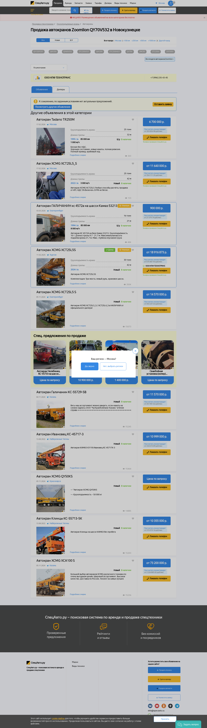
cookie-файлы (58, 718)
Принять (165, 719)
